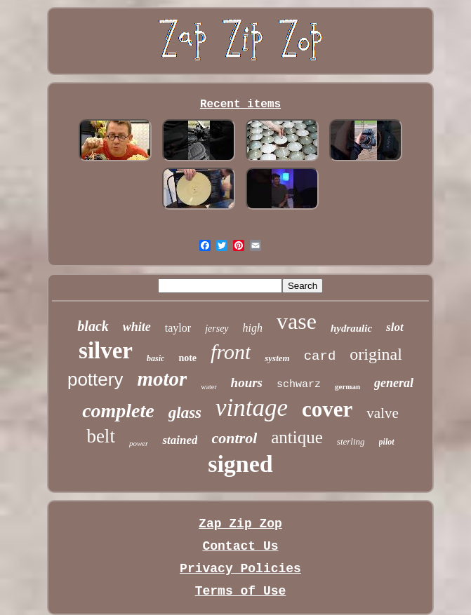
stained (179, 440)
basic (155, 358)
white (137, 327)
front (231, 351)
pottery (95, 379)
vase (297, 321)
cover (327, 409)
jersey (216, 328)
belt (100, 436)
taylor (178, 328)
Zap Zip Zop (240, 524)
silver (106, 350)
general (393, 383)
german (347, 386)
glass (184, 412)
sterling (351, 441)
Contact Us (240, 546)
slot (395, 327)
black (92, 326)
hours (247, 382)
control (234, 438)
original (376, 354)
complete (118, 410)
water (208, 387)
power (139, 443)
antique (297, 437)
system (277, 358)
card (320, 356)
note (187, 358)
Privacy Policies (240, 569)
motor (162, 378)
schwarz (299, 385)
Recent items (240, 104)
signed (240, 464)
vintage (251, 407)
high (253, 328)
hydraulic (351, 328)
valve (382, 413)
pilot (386, 442)
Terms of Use (240, 591)
